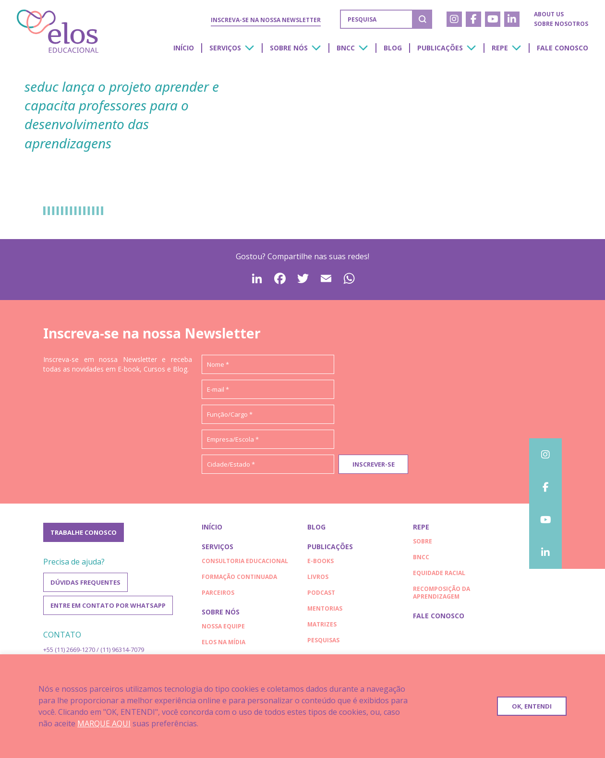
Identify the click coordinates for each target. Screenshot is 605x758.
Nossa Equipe (223, 626)
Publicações (440, 47)
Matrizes (322, 624)
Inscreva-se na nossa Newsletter (266, 20)
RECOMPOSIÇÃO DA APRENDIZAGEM (441, 593)
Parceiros (218, 593)
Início (183, 47)
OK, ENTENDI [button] (532, 706)
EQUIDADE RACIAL (439, 573)
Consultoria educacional (245, 561)
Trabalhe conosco (83, 532)
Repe (500, 47)
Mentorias (324, 608)
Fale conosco (562, 47)
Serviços (225, 47)
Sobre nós (289, 47)
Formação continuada (239, 577)
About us (549, 14)
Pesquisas (323, 640)
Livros (317, 577)
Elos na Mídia (223, 642)
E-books (320, 561)
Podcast (321, 593)
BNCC (346, 47)
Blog (393, 47)
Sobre (422, 541)
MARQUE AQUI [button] (104, 723)
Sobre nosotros (561, 24)
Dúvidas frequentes (85, 582)
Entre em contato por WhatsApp (108, 605)
